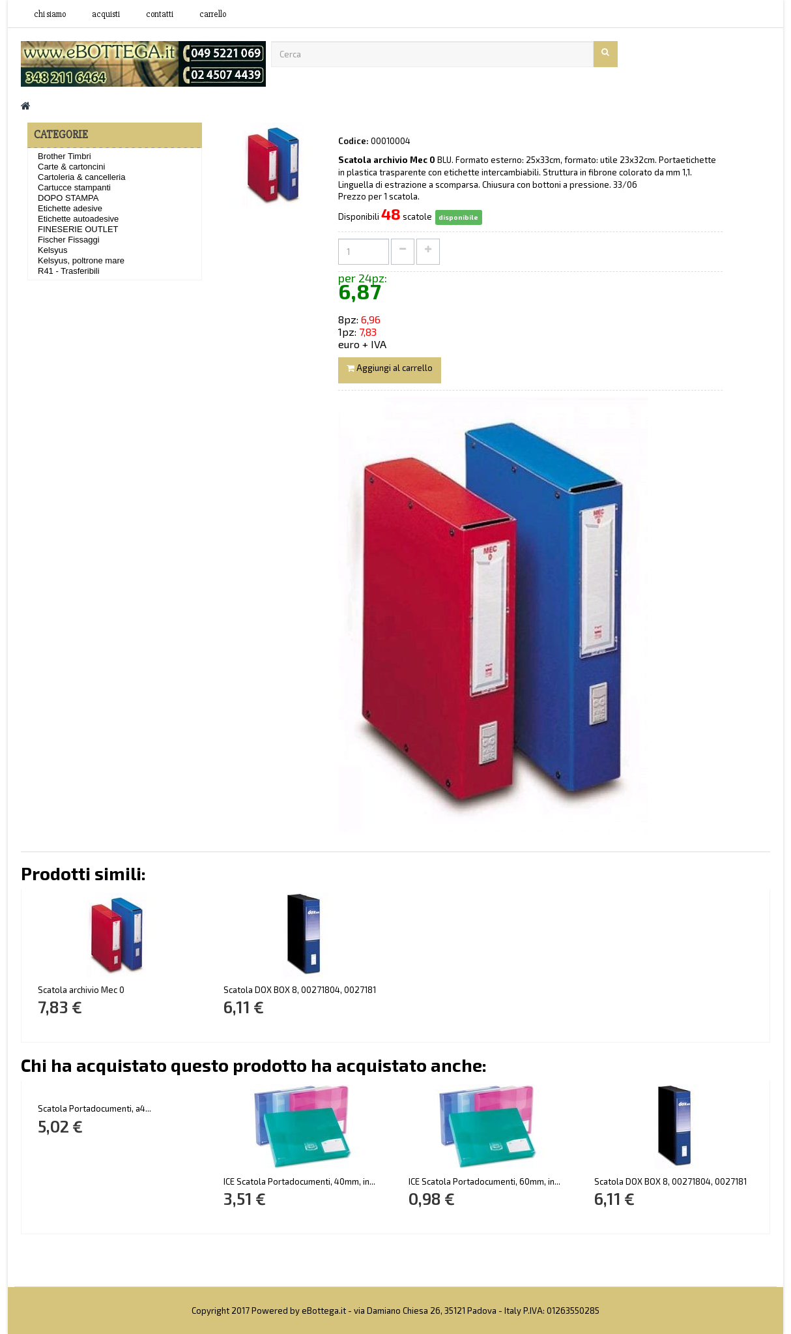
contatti (159, 14)
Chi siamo (50, 14)
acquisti (106, 14)
